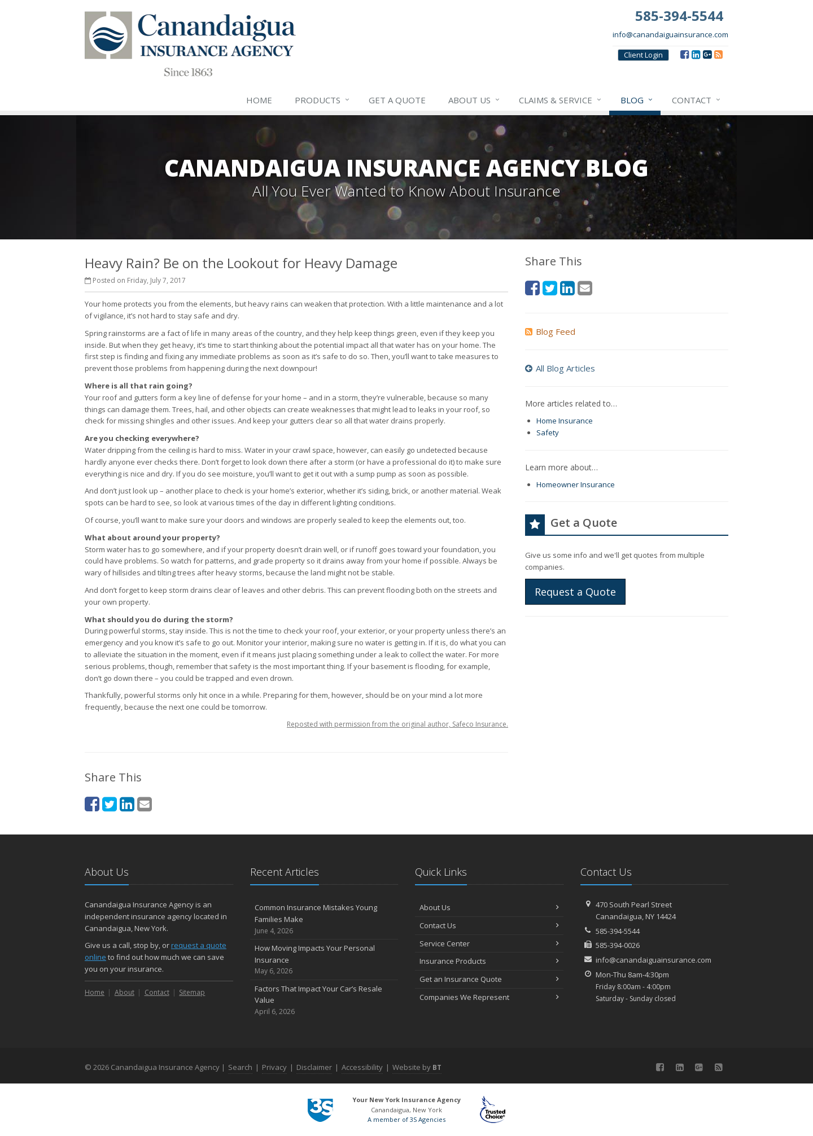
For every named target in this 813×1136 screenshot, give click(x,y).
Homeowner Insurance (575, 484)
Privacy (274, 1067)
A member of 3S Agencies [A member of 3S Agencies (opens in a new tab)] (406, 1119)
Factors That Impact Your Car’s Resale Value (324, 1000)
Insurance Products (489, 961)
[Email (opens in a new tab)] (144, 803)
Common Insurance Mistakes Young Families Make (324, 919)
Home (259, 100)
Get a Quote (397, 100)
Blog (637, 100)
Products (323, 100)
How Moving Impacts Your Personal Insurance (324, 960)
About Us (474, 100)
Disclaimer (314, 1067)
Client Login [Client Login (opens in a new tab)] (643, 55)
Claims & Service (560, 100)
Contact (697, 100)
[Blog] (718, 54)
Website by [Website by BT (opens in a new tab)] (417, 1067)
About (124, 992)
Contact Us (489, 925)
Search (240, 1067)
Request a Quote (575, 591)
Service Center (489, 943)
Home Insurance (564, 421)
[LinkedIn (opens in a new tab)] (696, 54)
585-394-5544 (618, 931)
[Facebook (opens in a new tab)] (684, 54)
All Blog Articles (560, 368)
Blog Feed (550, 331)
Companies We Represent (489, 997)
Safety (547, 432)
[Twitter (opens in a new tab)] (109, 803)
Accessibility (362, 1067)
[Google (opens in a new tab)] (707, 54)
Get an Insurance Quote (489, 979)
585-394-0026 (618, 945)
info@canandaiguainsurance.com (670, 34)
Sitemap (192, 992)
